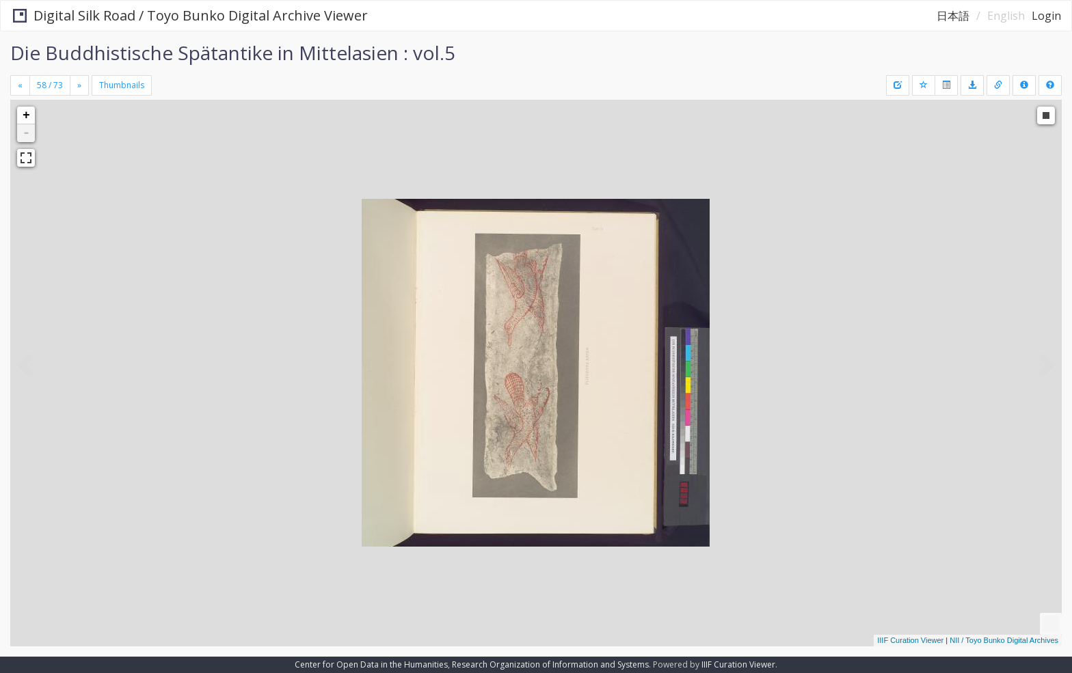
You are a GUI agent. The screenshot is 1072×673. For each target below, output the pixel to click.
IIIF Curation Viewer (910, 640)
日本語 (953, 15)
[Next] (79, 85)
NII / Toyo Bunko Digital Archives (1004, 640)
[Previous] (20, 85)
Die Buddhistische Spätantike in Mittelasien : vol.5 (232, 53)
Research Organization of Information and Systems (550, 664)
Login (1046, 15)
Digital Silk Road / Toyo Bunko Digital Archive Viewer (189, 15)
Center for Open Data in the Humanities (371, 664)
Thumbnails (121, 85)
